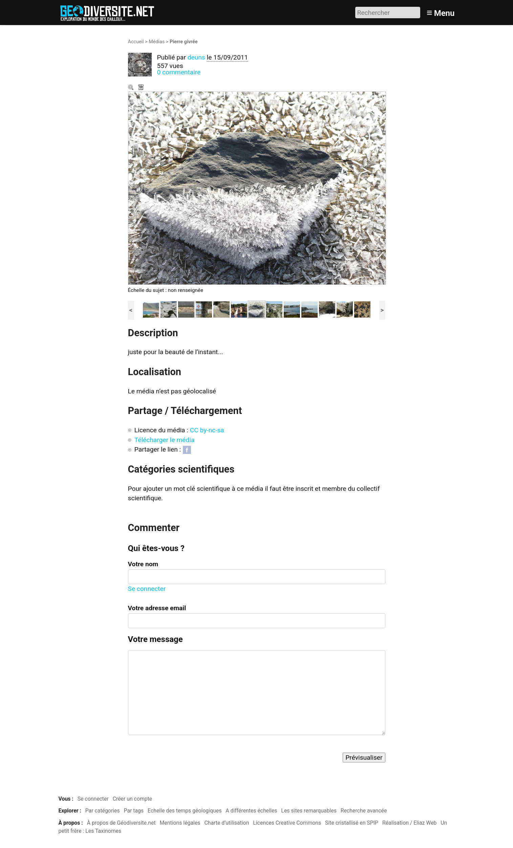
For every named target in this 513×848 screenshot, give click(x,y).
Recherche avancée (364, 810)
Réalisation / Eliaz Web (409, 823)
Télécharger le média (141, 88)
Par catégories (102, 810)
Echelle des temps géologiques (184, 810)
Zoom (131, 88)
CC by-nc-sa (207, 430)
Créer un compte (132, 799)
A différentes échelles (251, 810)
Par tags (134, 810)
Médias (157, 42)
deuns (196, 57)
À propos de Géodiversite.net (121, 823)
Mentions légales (180, 823)
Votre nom (143, 564)
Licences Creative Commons (287, 823)
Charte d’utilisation (226, 823)
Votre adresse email (157, 608)
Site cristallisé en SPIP (351, 823)
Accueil (136, 42)
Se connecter (147, 589)
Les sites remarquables (309, 810)
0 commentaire (179, 72)
